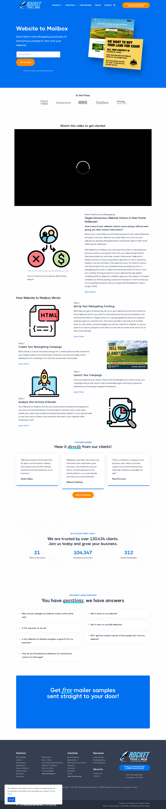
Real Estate (72, 760)
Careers (96, 776)
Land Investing (73, 757)
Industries (70, 5)
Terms (105, 806)
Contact (108, 5)
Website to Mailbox (49, 765)
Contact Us (97, 773)
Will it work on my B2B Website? (106, 624)
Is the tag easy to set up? (34, 628)
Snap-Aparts (21, 763)
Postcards (20, 774)
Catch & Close (47, 768)
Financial (71, 765)
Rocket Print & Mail (142, 806)
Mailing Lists (46, 757)
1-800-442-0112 (136, 5)
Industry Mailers (22, 768)
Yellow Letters (21, 771)
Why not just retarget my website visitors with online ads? (47, 615)
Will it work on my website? (103, 613)
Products (56, 5)
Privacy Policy (114, 806)
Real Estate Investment (77, 763)
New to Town (47, 760)
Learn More (79, 336)
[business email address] (38, 54)
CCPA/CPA (124, 806)
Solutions (21, 753)
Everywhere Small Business (52, 763)
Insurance (71, 768)
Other (70, 774)
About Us (98, 769)
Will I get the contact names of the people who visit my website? (117, 637)
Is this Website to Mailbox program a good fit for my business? (47, 641)
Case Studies (86, 5)
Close (11, 799)
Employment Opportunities (139, 803)
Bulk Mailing (20, 757)
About (98, 5)
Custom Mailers (48, 771)
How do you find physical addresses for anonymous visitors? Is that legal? (47, 655)
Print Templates (99, 763)
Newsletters (21, 765)
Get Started (25, 62)
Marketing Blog (99, 760)
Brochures (20, 776)
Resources (98, 753)
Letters (19, 760)
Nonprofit (71, 771)
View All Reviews (83, 495)
